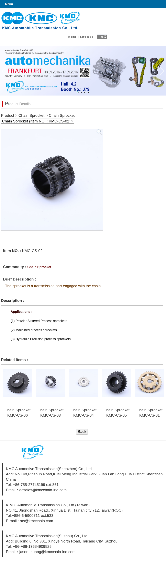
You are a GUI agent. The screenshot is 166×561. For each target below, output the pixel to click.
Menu (9, 4)
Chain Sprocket (32, 115)
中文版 (104, 36)
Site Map (86, 36)
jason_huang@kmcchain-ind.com (47, 552)
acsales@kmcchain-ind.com (43, 490)
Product (7, 115)
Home (72, 36)
